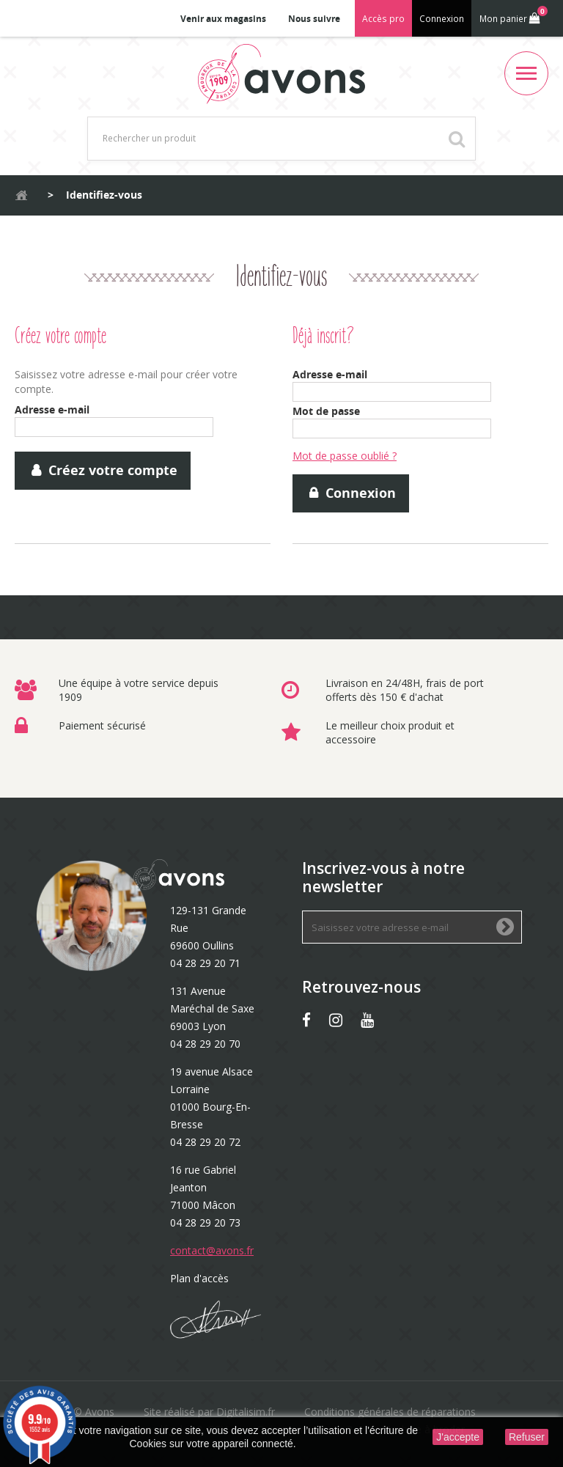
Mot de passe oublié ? (344, 456)
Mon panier (512, 15)
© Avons (93, 1412)
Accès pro (383, 18)
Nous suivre (314, 18)
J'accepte (457, 1437)
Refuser (527, 1437)
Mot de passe (326, 411)
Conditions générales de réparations (390, 1412)
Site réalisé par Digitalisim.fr (209, 1412)
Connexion (441, 18)
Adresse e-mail (52, 409)
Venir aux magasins (223, 18)
